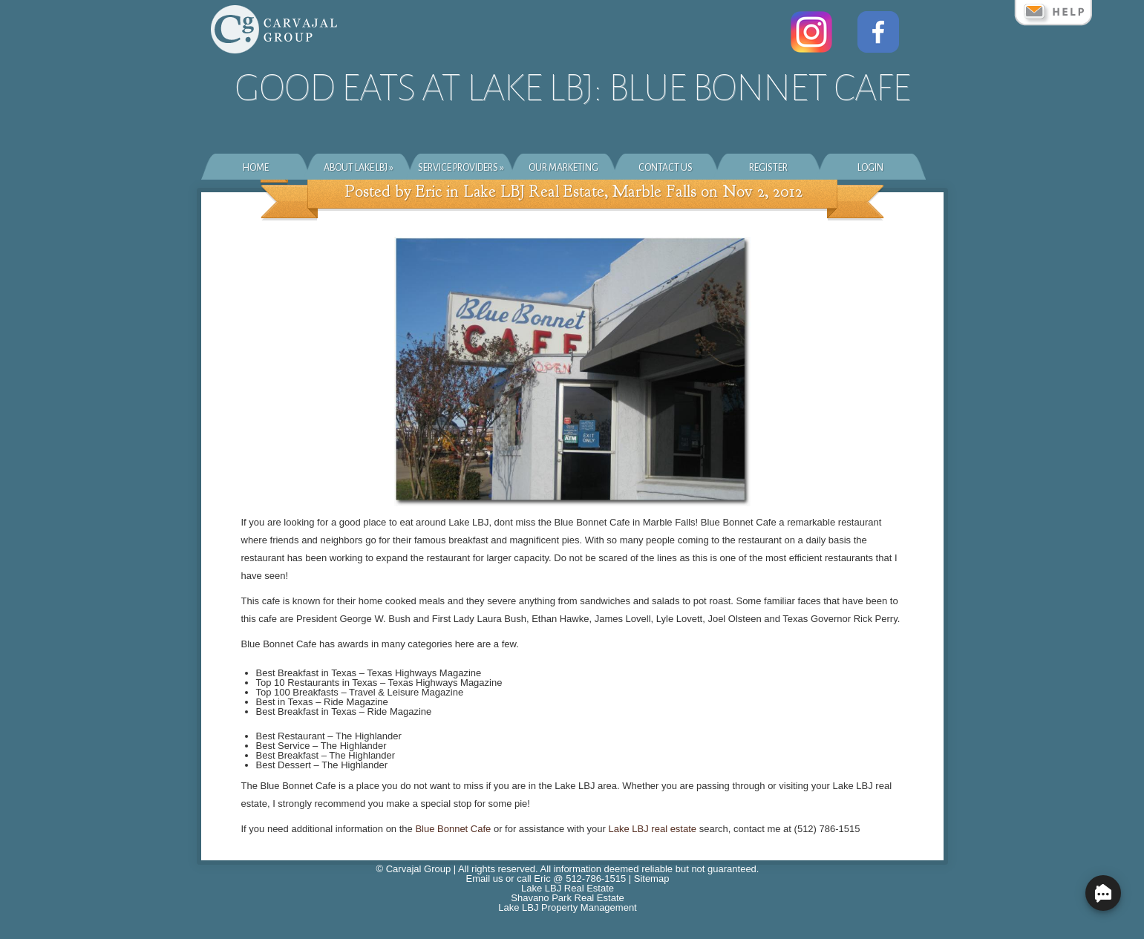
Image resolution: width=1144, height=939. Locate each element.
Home (256, 168)
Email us (484, 878)
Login (870, 168)
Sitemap (652, 878)
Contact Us (665, 168)
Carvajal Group (418, 868)
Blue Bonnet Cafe (453, 828)
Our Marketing (563, 168)
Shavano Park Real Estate (567, 897)
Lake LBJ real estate (653, 828)
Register (768, 168)
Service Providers (461, 168)
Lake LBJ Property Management (567, 907)
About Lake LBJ (358, 168)
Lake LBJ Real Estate (567, 888)
